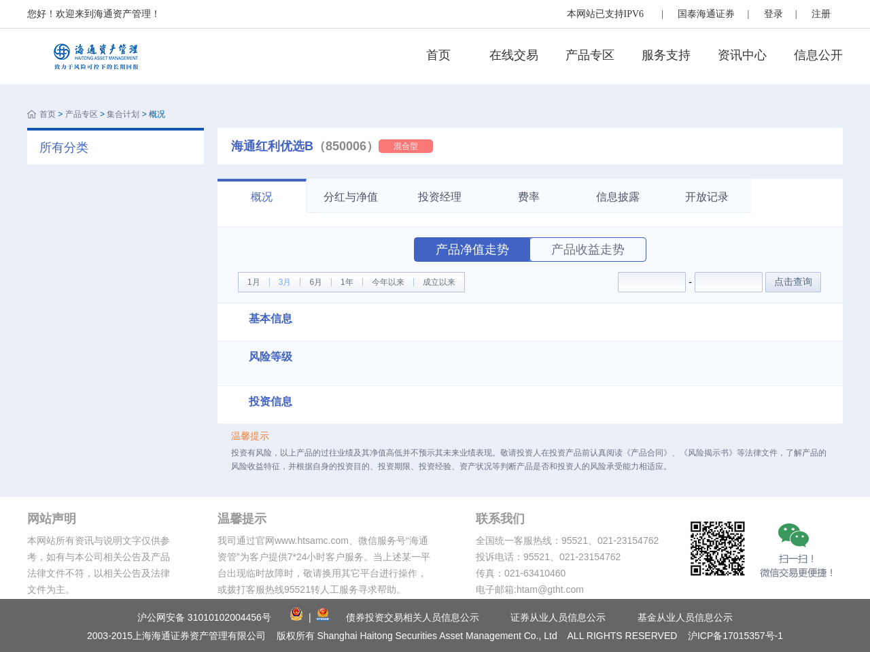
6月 (315, 282)
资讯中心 (742, 55)
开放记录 (707, 197)
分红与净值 (351, 197)
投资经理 (440, 197)
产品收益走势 (588, 249)
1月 (253, 282)
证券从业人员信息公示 (558, 617)
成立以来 (439, 282)
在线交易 (513, 55)
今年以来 (388, 282)
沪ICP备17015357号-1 (735, 635)
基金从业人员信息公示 (685, 617)
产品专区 (590, 55)
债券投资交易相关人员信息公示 (412, 617)
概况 (262, 197)
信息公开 (818, 55)
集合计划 (123, 114)
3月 (285, 282)
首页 (438, 55)
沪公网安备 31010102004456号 (204, 617)
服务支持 (666, 55)
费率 (529, 197)
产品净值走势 (472, 249)
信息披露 (618, 197)
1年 (347, 282)
